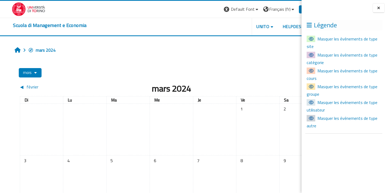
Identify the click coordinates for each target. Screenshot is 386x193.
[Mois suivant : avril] (260, 86)
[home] (38, 25)
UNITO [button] (238, 26)
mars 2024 (32, 50)
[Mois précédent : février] (46, 86)
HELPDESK (269, 26)
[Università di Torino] (17, 8)
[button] (217, 9)
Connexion (288, 9)
